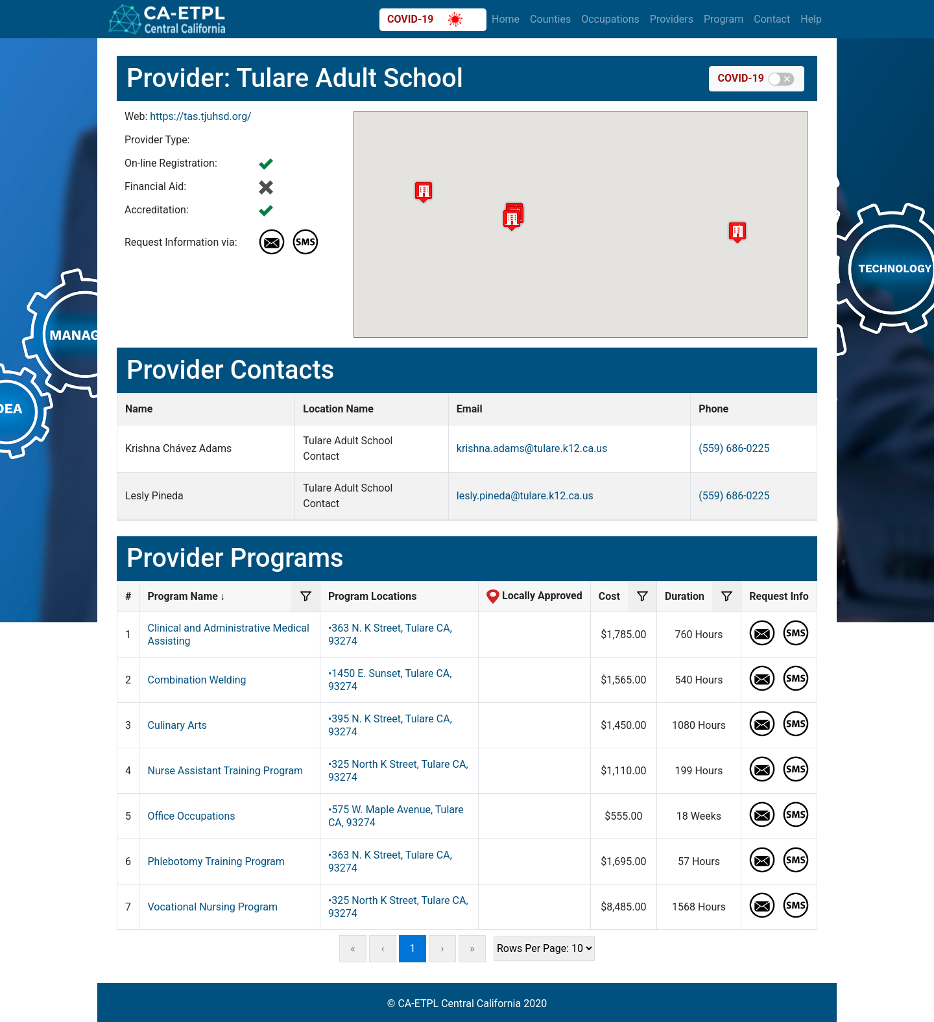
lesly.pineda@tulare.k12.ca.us (525, 496)
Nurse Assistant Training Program (225, 771)
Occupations (610, 19)
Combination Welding (196, 680)
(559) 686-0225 (734, 448)
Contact (772, 19)
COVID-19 (425, 19)
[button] (423, 192)
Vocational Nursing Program (212, 907)
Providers (671, 19)
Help (811, 19)
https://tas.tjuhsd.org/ (200, 116)
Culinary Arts (176, 725)
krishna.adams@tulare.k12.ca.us (532, 448)
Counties (550, 19)
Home (506, 19)
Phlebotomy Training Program (215, 861)
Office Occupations (191, 816)
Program (723, 19)
